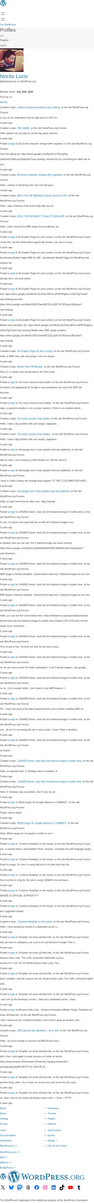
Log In (3, 45)
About (3, 1108)
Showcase (53, 1108)
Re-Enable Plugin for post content (34, 351)
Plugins (51, 1118)
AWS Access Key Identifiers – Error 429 (38, 1030)
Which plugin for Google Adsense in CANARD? (41, 823)
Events (51, 1135)
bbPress (5, 1162)
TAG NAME (23, 128)
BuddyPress (7, 1167)
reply (12, 143)
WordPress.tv (8, 1146)
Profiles (8, 30)
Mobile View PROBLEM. (30, 366)
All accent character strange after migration (39, 175)
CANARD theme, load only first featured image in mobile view (49, 761)
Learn (3, 1130)
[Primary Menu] (2, 36)
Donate (53, 1140)
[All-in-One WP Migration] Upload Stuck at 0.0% (42, 195)
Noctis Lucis (14, 76)
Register (4, 40)
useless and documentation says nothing (38, 107)
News (3, 1113)
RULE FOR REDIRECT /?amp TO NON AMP (40, 216)
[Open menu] (3, 14)
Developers (6, 1140)
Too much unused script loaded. (33, 434)
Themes (52, 1113)
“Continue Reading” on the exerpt (34, 921)
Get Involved (54, 1130)
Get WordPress (8, 24)
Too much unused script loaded (33, 418)
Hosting (4, 1118)
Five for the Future (57, 1146)
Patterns (52, 1124)
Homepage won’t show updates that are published (43, 491)
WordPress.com (9, 1152)
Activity (4, 102)
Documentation (8, 1135)
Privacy (4, 1124)
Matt (3, 1157)
